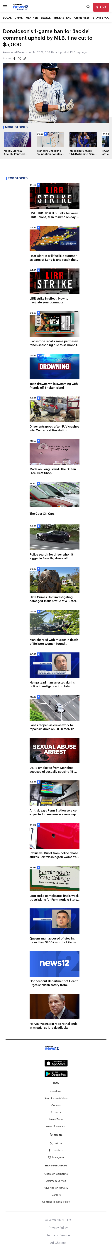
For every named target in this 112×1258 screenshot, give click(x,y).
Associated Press (13, 52)
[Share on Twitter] (19, 58)
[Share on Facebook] (14, 58)
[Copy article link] (24, 58)
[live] (101, 7)
